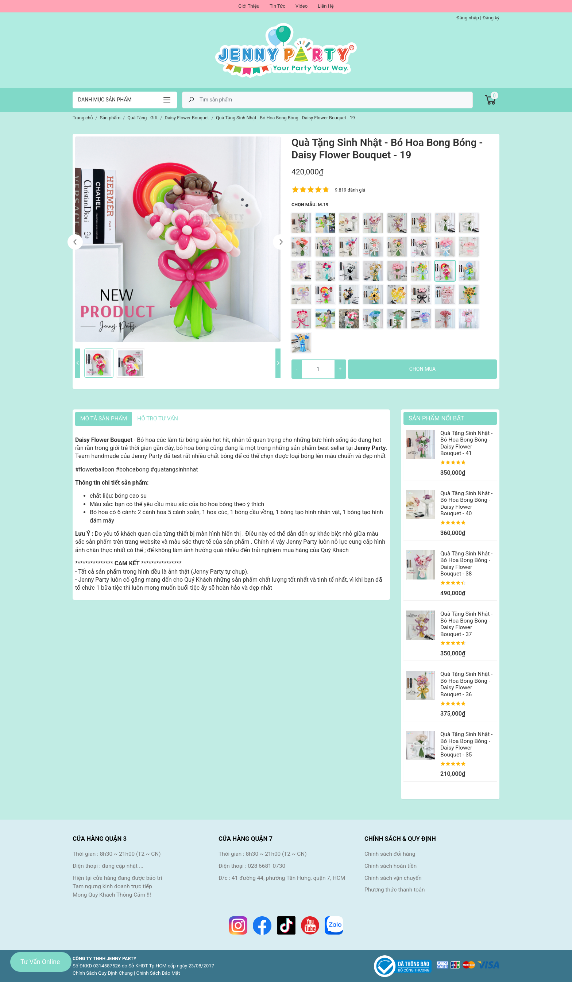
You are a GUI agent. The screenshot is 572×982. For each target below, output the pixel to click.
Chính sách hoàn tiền (390, 866)
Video (301, 6)
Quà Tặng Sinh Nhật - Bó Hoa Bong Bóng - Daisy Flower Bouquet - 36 (466, 684)
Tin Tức (277, 6)
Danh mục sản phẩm (105, 100)
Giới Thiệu (248, 6)
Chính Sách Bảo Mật (158, 973)
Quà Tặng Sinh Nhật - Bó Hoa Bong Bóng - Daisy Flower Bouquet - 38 (466, 563)
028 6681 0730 (266, 866)
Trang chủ (83, 117)
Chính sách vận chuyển (393, 878)
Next (280, 242)
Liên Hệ (326, 6)
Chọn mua (422, 369)
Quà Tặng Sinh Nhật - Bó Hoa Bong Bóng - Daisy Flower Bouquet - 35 (466, 744)
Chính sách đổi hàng (389, 854)
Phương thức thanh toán (394, 889)
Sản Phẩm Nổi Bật (436, 418)
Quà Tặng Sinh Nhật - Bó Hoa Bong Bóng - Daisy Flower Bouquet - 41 (466, 443)
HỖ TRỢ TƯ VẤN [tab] (157, 418)
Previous (75, 242)
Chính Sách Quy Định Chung (103, 973)
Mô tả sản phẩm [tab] (103, 418)
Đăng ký (491, 17)
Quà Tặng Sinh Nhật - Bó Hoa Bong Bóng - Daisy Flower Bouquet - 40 (466, 503)
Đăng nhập (467, 17)
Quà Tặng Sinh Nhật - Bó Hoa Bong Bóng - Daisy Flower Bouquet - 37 (466, 624)
